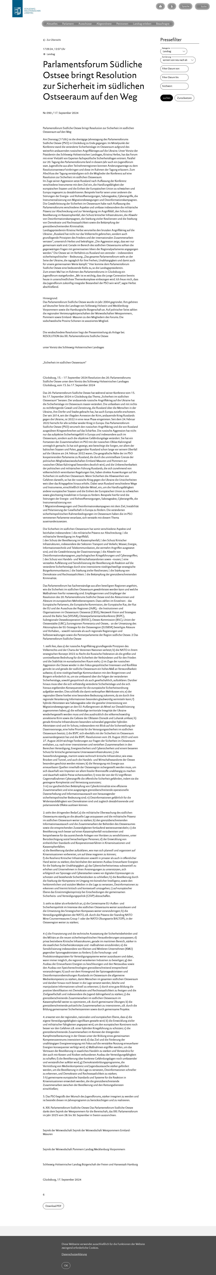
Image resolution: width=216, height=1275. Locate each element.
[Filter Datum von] (174, 68)
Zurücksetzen (184, 97)
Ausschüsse (85, 23)
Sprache (185, 6)
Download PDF (53, 1205)
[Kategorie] (173, 51)
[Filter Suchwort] (174, 86)
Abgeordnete (104, 23)
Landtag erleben (142, 23)
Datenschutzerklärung (74, 1254)
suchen (166, 97)
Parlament (68, 23)
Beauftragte (163, 23)
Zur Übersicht (54, 39)
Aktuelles (51, 23)
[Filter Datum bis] (174, 77)
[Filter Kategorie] (173, 51)
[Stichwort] (174, 86)
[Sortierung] (178, 60)
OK (66, 1265)
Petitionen (122, 23)
